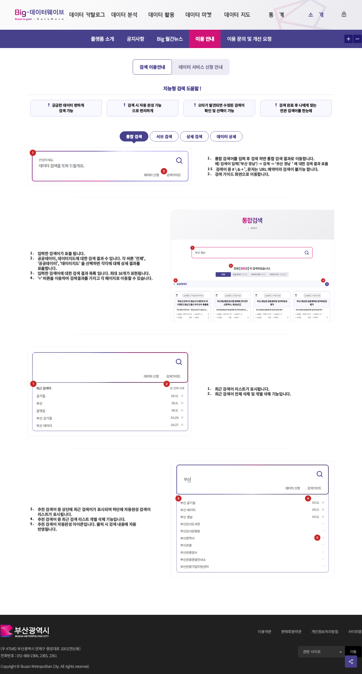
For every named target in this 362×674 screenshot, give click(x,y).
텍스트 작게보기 (357, 39)
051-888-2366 (27, 655)
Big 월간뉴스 (169, 38)
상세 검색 (194, 136)
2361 (53, 655)
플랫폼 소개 (102, 38)
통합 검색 (134, 136)
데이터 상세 (226, 136)
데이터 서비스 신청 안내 (201, 67)
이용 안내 (204, 38)
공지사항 (135, 38)
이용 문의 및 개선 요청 (249, 38)
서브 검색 (164, 136)
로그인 (344, 14)
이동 (353, 651)
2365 (43, 655)
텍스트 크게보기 (348, 39)
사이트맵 (355, 631)
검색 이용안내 (152, 67)
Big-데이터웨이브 (39, 15)
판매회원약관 (291, 631)
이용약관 (264, 631)
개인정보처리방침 (324, 631)
